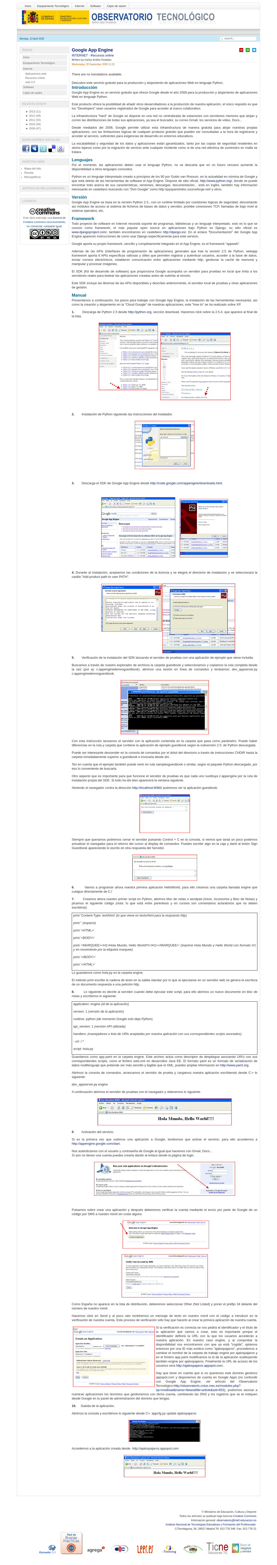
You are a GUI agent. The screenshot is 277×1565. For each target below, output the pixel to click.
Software (95, 5)
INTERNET (80, 55)
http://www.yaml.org (234, 1065)
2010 (30, 124)
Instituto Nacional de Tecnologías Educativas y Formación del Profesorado (211, 1524)
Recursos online (102, 55)
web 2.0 (30, 82)
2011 (30, 119)
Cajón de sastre (116, 5)
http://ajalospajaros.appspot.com (199, 1365)
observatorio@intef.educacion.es (236, 1520)
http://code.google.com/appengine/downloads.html (186, 483)
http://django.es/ (174, 232)
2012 (30, 115)
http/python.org (139, 312)
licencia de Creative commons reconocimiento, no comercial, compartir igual (44, 222)
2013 (30, 111)
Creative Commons (244, 1515)
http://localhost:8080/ (147, 788)
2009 (30, 128)
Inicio (28, 5)
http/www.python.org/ (215, 181)
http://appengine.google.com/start (96, 1143)
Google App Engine (92, 50)
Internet (79, 5)
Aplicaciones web (35, 73)
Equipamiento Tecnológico (53, 5)
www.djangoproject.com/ (89, 232)
